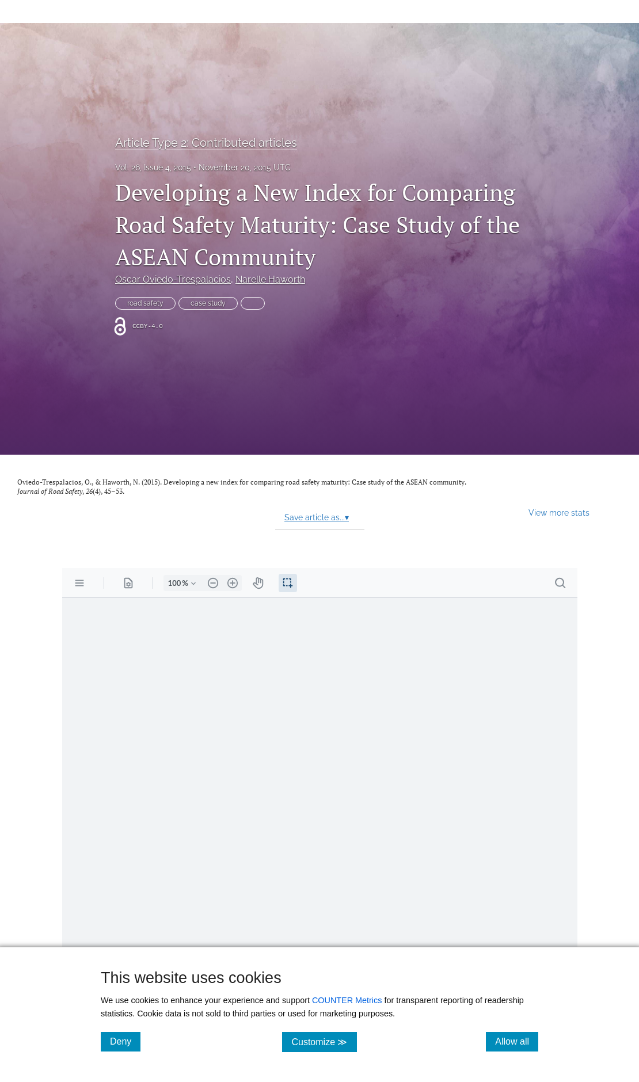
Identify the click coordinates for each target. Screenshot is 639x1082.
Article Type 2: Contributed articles (206, 143)
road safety (145, 303)
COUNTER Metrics (347, 1000)
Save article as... (316, 517)
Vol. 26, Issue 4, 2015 (153, 167)
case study (208, 303)
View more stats (558, 512)
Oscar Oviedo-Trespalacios (173, 279)
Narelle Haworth (270, 279)
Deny (125, 1041)
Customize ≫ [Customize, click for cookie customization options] (323, 1041)
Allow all (516, 1041)
